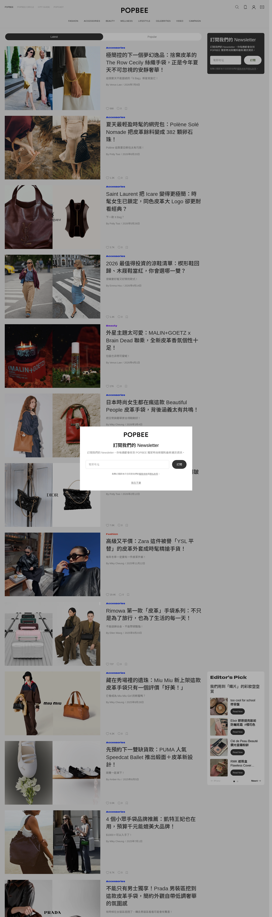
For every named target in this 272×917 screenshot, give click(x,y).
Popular (152, 36)
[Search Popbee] (237, 7)
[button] (234, 781)
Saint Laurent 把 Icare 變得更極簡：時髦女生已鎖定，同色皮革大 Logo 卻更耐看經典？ (153, 201)
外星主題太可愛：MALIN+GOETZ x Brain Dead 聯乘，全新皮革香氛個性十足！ (152, 340)
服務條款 (241, 69)
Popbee (9, 7)
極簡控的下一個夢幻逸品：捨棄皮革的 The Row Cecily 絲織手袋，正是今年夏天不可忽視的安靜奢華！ (152, 62)
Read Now (237, 711)
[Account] (253, 7)
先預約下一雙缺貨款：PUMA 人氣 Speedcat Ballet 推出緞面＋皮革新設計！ (149, 757)
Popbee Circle (25, 7)
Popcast (59, 7)
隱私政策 (252, 69)
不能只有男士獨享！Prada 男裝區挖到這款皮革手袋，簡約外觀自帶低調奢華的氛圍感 (151, 896)
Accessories (115, 47)
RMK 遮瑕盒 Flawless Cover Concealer (241, 765)
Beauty (111, 325)
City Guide (44, 7)
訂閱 (252, 60)
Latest (54, 36)
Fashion (112, 534)
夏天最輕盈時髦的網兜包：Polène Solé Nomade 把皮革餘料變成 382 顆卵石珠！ (152, 132)
